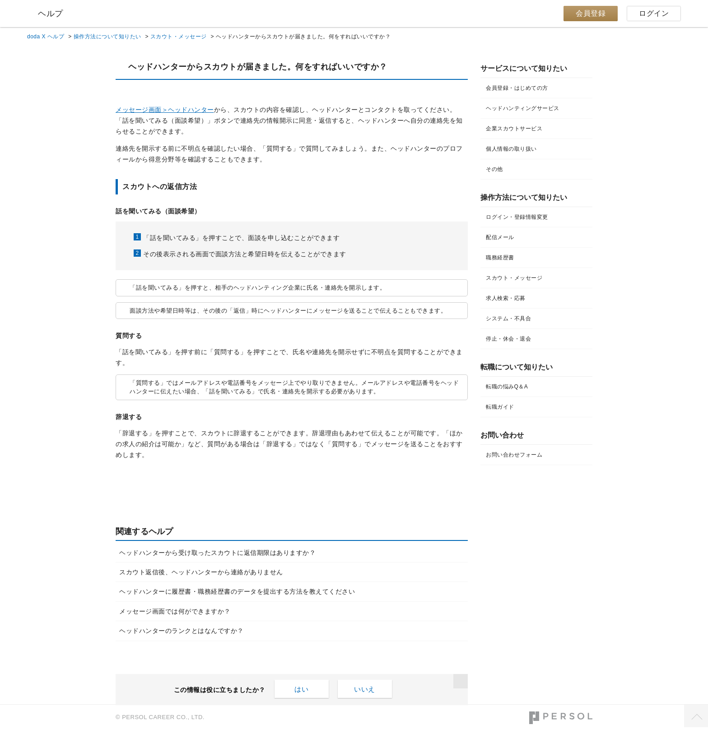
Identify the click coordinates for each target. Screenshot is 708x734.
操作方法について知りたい (107, 36)
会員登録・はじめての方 (517, 88)
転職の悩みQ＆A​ (507, 386)
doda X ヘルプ (45, 36)
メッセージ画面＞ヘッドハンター (165, 109)
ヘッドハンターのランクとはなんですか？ (181, 630)
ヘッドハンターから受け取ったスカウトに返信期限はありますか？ (217, 552)
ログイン (654, 13)
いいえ (364, 689)
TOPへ (696, 716)
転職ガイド (500, 407)
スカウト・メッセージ (178, 36)
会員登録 (591, 13)
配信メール (500, 237)
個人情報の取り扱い (511, 149)
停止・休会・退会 (508, 339)
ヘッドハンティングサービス (522, 108)
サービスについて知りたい (523, 68)
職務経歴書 (500, 257)
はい (301, 689)
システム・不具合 (508, 318)
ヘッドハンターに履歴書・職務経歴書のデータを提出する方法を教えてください (237, 591)
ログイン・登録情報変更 (517, 217)
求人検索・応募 (506, 298)
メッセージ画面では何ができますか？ (175, 611)
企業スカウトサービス (514, 128)
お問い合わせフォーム (514, 455)
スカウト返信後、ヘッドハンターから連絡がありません (201, 572)
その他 (494, 169)
